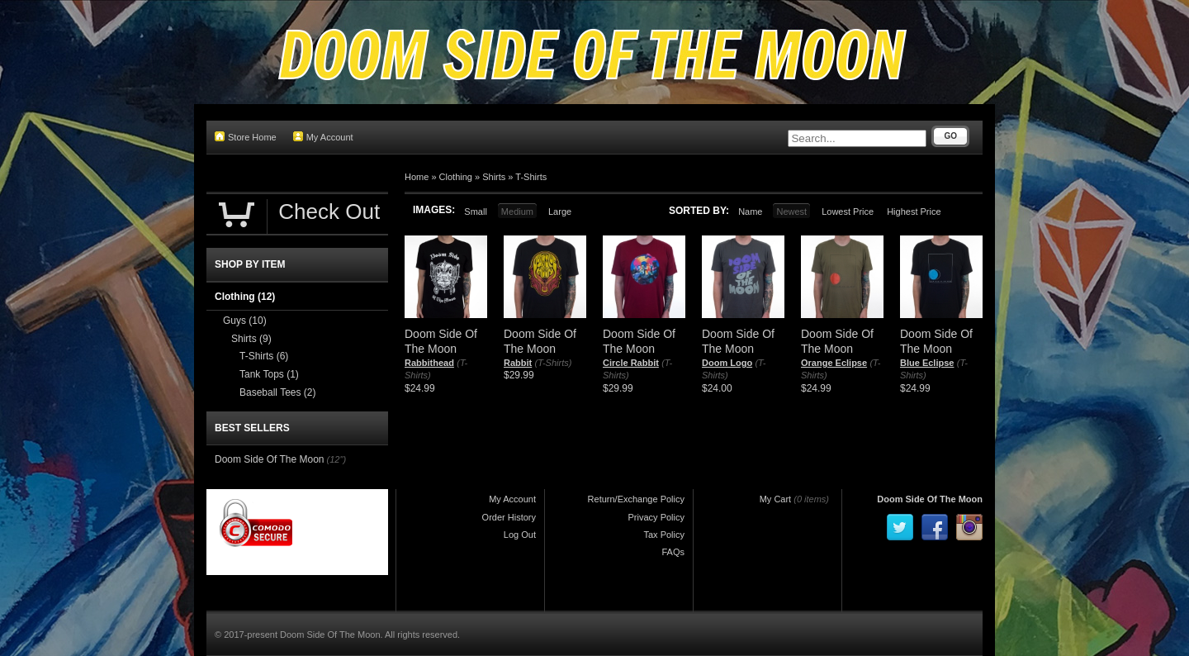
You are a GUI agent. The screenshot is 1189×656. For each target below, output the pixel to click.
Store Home (246, 136)
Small (475, 211)
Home (417, 177)
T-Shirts (531, 177)
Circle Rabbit (631, 363)
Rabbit (518, 363)
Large (559, 211)
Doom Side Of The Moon (269, 459)
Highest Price (913, 211)
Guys (245, 320)
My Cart (776, 499)
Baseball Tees (277, 392)
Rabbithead (429, 363)
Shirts (493, 177)
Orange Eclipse (834, 363)
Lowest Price (848, 211)
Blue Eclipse (927, 363)
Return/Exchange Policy (636, 499)
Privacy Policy (656, 517)
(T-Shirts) (553, 363)
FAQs (673, 552)
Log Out (520, 535)
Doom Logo (727, 363)
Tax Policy (664, 535)
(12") (336, 459)
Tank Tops (269, 374)
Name (750, 211)
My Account (323, 136)
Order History (509, 517)
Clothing (455, 177)
